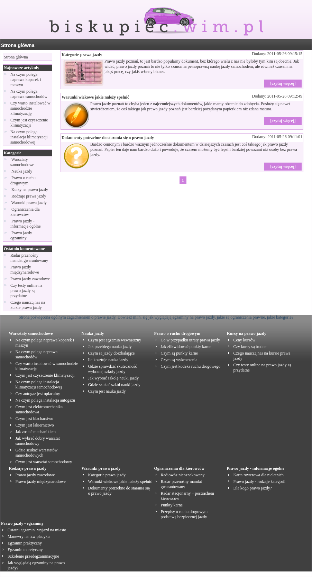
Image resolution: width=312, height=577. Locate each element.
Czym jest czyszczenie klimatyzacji (29, 123)
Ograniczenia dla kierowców (25, 212)
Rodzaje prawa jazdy (28, 196)
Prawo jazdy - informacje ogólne (26, 224)
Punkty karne (172, 505)
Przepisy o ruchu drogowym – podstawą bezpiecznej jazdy (186, 514)
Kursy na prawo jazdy (29, 189)
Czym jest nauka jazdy (107, 391)
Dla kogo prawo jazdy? (252, 488)
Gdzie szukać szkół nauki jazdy (114, 384)
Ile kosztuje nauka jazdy (108, 359)
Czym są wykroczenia (179, 359)
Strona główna (17, 45)
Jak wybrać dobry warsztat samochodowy (38, 441)
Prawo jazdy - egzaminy (22, 235)
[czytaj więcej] (283, 83)
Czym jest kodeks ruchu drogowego (191, 366)
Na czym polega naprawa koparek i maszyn (25, 79)
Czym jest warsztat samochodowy (44, 461)
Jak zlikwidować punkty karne (186, 346)
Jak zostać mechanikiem (36, 431)
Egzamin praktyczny (25, 543)
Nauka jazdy (21, 171)
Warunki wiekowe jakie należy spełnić (95, 97)
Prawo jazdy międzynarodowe (24, 270)
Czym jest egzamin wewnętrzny (114, 340)
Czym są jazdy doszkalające (111, 353)
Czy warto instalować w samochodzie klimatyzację (30, 108)
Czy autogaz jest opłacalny (38, 393)
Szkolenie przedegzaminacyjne (33, 556)
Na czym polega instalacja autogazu (45, 400)
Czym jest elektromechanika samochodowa (39, 409)
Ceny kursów (244, 340)
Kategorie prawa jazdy (82, 54)
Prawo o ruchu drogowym (23, 180)
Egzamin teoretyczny (25, 549)
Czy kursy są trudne (250, 346)
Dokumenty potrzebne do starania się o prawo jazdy (108, 137)
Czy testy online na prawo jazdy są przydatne (26, 290)
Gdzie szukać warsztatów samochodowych (37, 453)
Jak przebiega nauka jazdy (110, 346)
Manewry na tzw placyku (29, 536)
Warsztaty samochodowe (22, 162)
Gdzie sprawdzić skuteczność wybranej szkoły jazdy (112, 369)
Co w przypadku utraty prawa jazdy (190, 340)
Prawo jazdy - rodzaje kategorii (259, 481)
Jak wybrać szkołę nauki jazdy (113, 378)
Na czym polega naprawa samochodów (28, 94)
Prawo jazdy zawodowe (30, 278)
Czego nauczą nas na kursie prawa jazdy (27, 305)
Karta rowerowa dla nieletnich (258, 475)
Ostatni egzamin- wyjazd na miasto (37, 530)
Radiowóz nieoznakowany (183, 475)
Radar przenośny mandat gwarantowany (29, 258)
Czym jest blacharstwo (34, 418)
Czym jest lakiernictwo (35, 425)
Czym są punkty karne (179, 353)
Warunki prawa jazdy (29, 202)
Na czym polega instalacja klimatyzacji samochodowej (29, 137)
